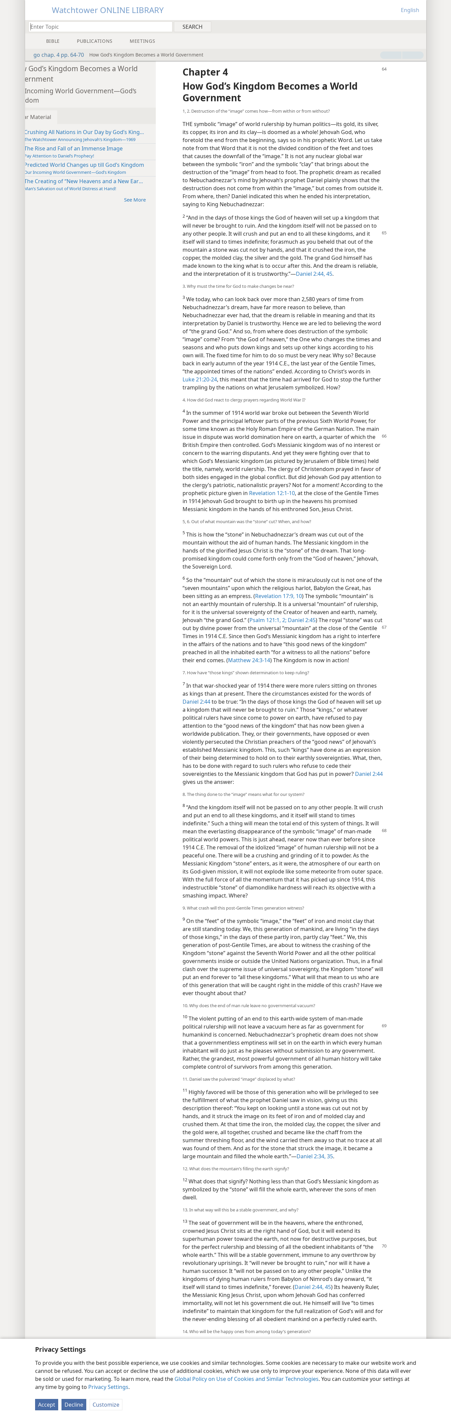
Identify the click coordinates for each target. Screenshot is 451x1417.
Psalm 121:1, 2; (324, 636)
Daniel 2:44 (216, 725)
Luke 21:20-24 (263, 379)
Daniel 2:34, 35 (334, 1180)
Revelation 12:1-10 (359, 501)
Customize (106, 1404)
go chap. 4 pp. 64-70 (55, 54)
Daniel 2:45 (357, 636)
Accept (46, 1404)
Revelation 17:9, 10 (308, 612)
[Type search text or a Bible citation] (97, 26)
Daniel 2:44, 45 (334, 273)
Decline (74, 1404)
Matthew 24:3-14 (319, 676)
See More (158, 199)
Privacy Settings (108, 1387)
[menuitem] (419, 26)
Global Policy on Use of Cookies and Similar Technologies (247, 1379)
